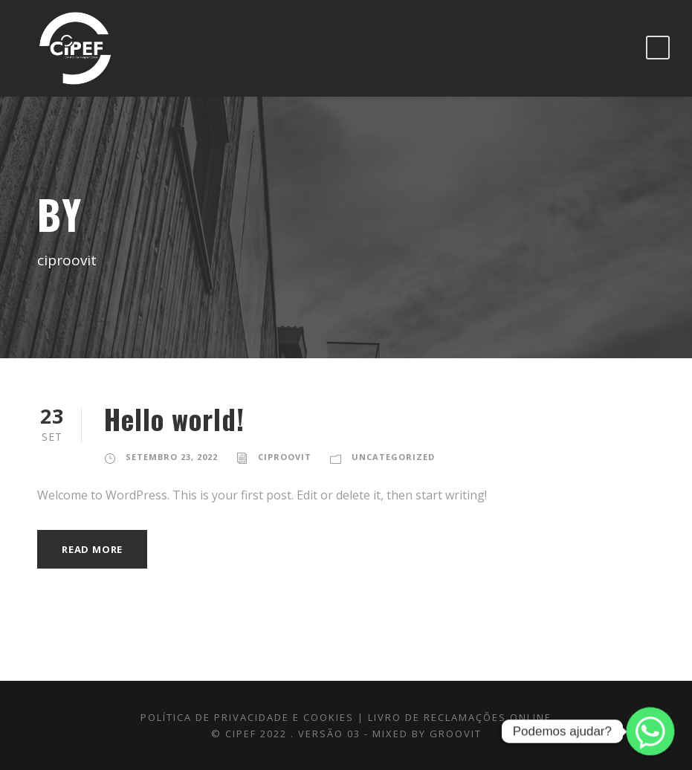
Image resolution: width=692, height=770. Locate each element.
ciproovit (284, 456)
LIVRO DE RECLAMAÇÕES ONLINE (460, 717)
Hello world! (174, 418)
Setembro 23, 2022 (172, 456)
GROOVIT (456, 733)
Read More (92, 549)
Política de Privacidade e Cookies (247, 717)
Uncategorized (393, 456)
